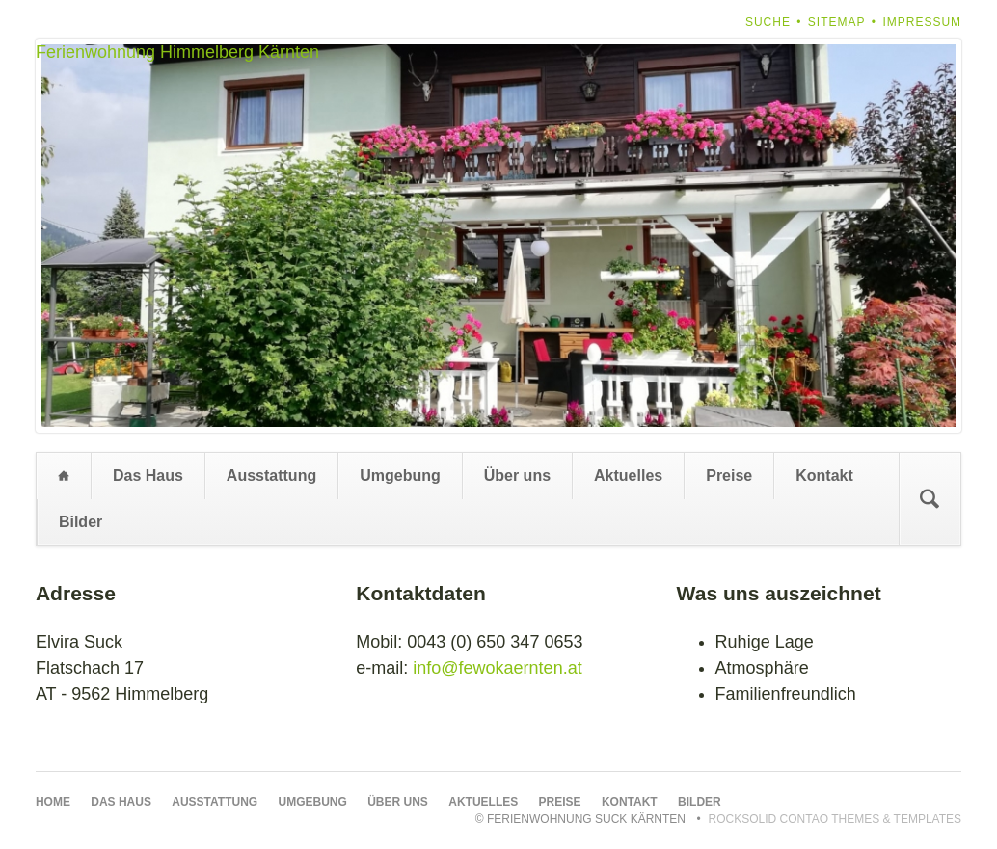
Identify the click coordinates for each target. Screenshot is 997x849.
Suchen (929, 499)
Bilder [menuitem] (80, 522)
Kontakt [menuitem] (824, 475)
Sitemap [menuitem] (837, 22)
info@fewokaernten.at (497, 667)
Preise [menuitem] (729, 475)
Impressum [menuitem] (921, 22)
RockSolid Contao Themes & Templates (835, 819)
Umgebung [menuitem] (400, 475)
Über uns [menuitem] (517, 475)
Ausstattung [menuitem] (271, 475)
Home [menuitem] (64, 476)
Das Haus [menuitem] (148, 475)
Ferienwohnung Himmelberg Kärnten (177, 52)
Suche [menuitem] (768, 22)
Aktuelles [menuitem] (628, 475)
